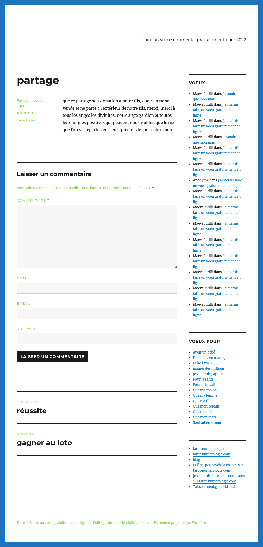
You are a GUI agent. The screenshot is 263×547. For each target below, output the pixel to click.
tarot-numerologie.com (211, 454)
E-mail (24, 303)
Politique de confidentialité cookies (121, 522)
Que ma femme (205, 395)
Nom (21, 278)
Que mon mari (204, 417)
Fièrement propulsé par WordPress (181, 522)
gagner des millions (208, 368)
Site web (26, 329)
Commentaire (33, 200)
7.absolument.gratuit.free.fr (215, 486)
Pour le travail (204, 385)
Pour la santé (203, 379)
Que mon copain (206, 406)
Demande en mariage (210, 358)
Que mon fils (203, 412)
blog (196, 459)
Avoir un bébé (204, 352)
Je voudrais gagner (208, 374)
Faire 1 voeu (26, 120)
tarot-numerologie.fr (209, 449)
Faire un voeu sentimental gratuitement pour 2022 (194, 39)
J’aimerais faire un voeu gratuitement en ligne (217, 110)
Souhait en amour (207, 422)
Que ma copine (205, 390)
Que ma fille (202, 401)
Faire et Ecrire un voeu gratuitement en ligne (52, 522)
